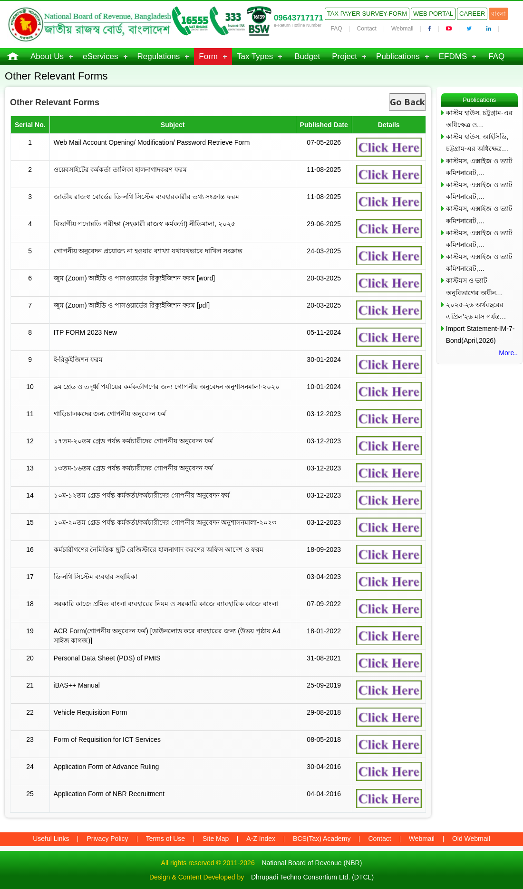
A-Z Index (260, 838)
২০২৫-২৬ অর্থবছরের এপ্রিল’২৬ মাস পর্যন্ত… (476, 310)
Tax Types (255, 56)
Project (344, 56)
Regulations (158, 56)
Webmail (402, 28)
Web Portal (433, 13)
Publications (398, 56)
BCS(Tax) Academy (321, 838)
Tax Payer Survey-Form (367, 13)
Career (472, 13)
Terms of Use (165, 838)
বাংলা (498, 13)
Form (208, 56)
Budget (307, 56)
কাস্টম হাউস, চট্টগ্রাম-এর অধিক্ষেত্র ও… (479, 119)
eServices (100, 56)
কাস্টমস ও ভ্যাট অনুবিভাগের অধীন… (474, 286)
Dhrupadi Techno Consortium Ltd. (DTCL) (312, 877)
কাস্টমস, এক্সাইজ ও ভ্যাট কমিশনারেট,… (479, 167)
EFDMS (453, 56)
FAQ (336, 28)
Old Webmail (471, 838)
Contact (367, 28)
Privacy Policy (107, 838)
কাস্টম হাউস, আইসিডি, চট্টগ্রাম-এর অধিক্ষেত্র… (477, 142)
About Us (47, 56)
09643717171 (298, 17)
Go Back (407, 102)
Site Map (216, 838)
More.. (508, 353)
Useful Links (51, 838)
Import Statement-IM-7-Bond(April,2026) (480, 334)
